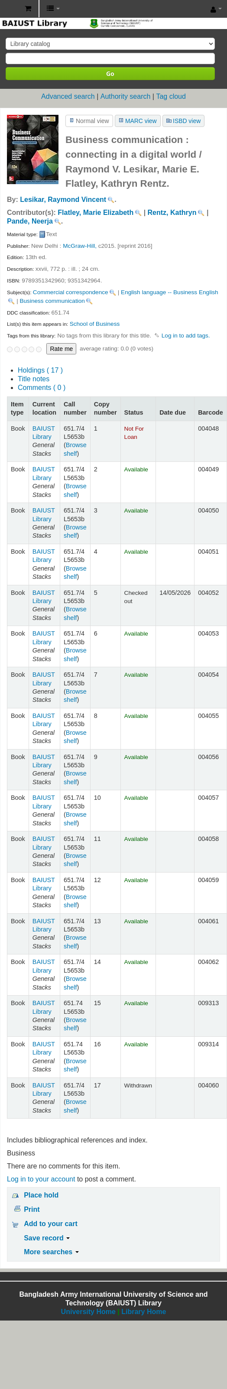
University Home (88, 1311)
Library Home (143, 1311)
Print (31, 1209)
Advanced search (68, 96)
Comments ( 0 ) (41, 387)
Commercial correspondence (70, 292)
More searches (51, 1252)
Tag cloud (171, 96)
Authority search (126, 96)
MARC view (141, 120)
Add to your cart (51, 1223)
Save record (47, 1238)
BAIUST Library (9, 9)
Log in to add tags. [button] (186, 335)
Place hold (41, 1195)
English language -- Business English (169, 292)
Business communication (51, 301)
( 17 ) (40, 370)
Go (110, 73)
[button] (28, 8)
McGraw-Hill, (80, 246)
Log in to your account (41, 1179)
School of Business (95, 324)
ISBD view (187, 120)
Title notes (33, 379)
